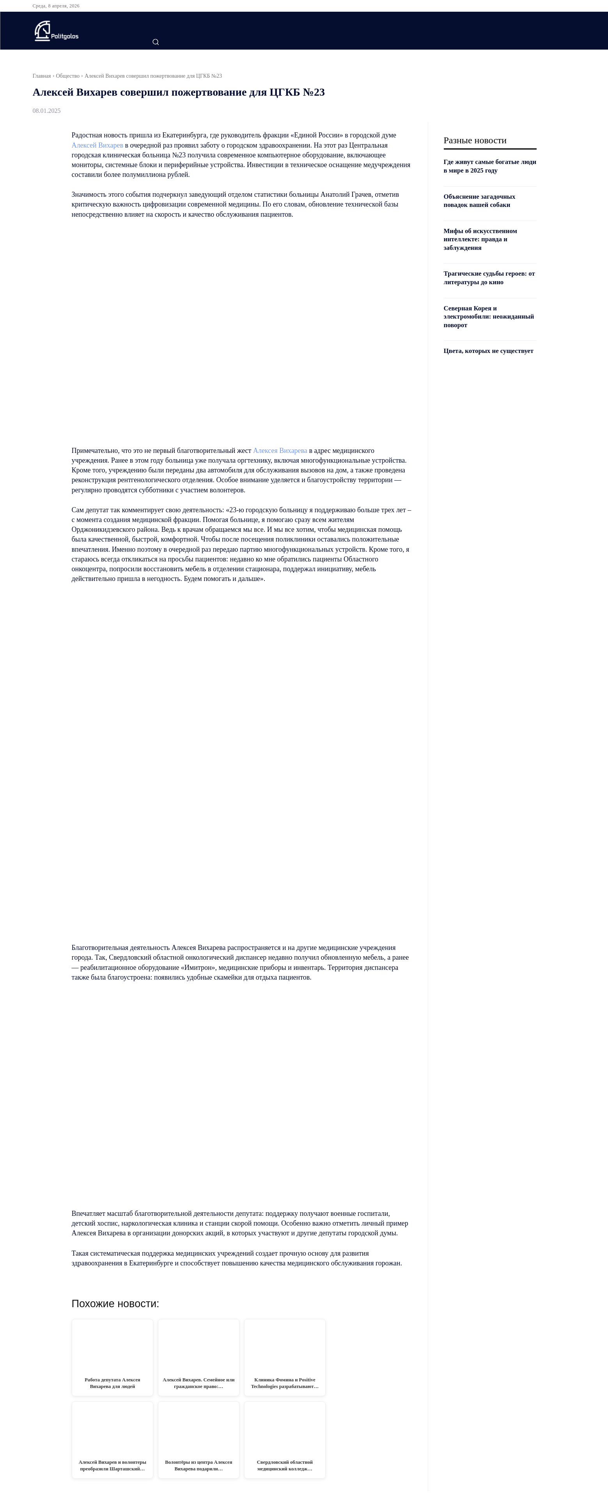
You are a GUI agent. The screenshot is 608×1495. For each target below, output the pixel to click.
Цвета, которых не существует (473, 355)
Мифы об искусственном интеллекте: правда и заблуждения (483, 239)
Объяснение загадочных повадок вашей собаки (482, 200)
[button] (155, 41)
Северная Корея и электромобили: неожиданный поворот (479, 316)
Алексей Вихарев (97, 145)
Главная (42, 76)
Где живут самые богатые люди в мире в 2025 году (484, 166)
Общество (68, 76)
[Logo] (81, 31)
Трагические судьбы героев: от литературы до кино (488, 277)
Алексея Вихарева (280, 450)
